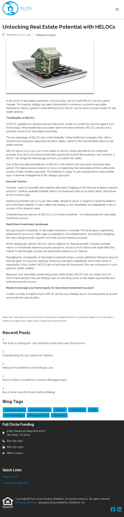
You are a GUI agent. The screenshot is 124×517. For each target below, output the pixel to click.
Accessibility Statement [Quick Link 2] (15, 482)
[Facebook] (113, 509)
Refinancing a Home (45, 35)
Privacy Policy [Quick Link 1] (10, 476)
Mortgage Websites (26, 502)
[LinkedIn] (119, 509)
